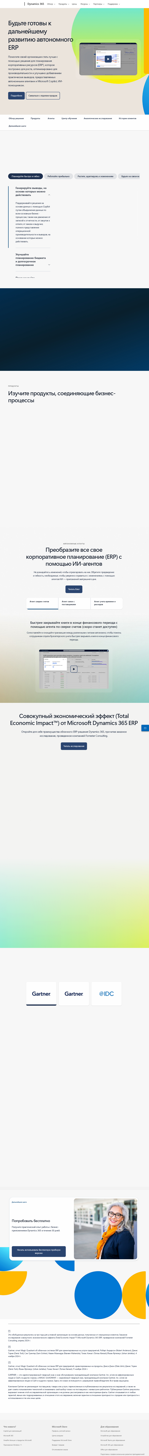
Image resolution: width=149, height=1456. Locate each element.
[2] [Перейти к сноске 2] (9, 1346)
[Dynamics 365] (35, 4)
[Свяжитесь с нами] (144, 728)
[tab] (25, 176)
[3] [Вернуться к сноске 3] (9, 1362)
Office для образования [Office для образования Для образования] (109, 1449)
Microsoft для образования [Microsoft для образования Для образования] (110, 1431)
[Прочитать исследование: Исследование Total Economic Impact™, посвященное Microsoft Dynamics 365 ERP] (74, 746)
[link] (16, 119)
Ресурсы (84, 4)
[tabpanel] (74, 232)
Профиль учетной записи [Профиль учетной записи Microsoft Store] (61, 1431)
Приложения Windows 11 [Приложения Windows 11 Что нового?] (12, 1445)
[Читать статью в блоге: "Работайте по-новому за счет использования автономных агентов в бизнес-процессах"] (73, 589)
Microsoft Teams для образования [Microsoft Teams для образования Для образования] (113, 1440)
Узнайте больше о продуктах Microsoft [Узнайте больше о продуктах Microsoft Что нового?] (17, 1440)
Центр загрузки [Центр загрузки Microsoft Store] (57, 1435)
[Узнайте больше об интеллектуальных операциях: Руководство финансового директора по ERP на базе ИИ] (16, 95)
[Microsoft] (13, 4)
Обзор (50, 4)
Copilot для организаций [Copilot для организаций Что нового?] (12, 1431)
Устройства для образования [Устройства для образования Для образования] (111, 1435)
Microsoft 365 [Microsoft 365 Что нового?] (8, 1435)
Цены (74, 4)
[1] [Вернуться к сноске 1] (9, 1330)
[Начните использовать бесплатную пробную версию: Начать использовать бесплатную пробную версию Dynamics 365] (39, 1251)
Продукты (62, 4)
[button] (108, 59)
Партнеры (97, 4)
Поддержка (113, 4)
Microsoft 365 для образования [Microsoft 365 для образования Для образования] (112, 1445)
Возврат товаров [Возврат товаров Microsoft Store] (58, 1445)
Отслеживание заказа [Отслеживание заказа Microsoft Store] (60, 1449)
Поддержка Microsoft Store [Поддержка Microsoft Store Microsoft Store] (62, 1440)
